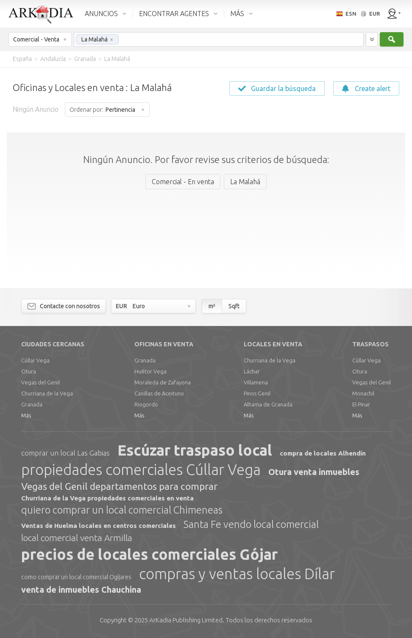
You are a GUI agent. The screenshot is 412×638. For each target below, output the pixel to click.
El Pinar (361, 404)
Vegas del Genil (40, 382)
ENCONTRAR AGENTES (174, 13)
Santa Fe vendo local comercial (251, 524)
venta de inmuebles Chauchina (81, 589)
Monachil (363, 393)
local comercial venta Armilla (76, 538)
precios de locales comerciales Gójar (149, 554)
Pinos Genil (257, 393)
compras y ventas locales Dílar (237, 573)
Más (26, 415)
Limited (186, 620)
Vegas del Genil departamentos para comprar (119, 486)
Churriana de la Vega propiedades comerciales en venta (107, 498)
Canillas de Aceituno (159, 393)
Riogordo (146, 404)
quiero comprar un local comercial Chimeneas (122, 510)
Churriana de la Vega (47, 393)
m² (212, 306)
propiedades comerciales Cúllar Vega (141, 469)
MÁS (237, 13)
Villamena (256, 382)
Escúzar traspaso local (194, 450)
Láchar (252, 371)
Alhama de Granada (268, 404)
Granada (31, 404)
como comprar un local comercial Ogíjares (76, 577)
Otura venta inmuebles (313, 472)
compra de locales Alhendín (323, 453)
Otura (28, 371)
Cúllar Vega (35, 360)
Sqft (233, 306)
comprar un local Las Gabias (65, 453)
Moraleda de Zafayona (162, 382)
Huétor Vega (150, 371)
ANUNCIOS (101, 13)
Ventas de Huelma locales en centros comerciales (98, 525)
